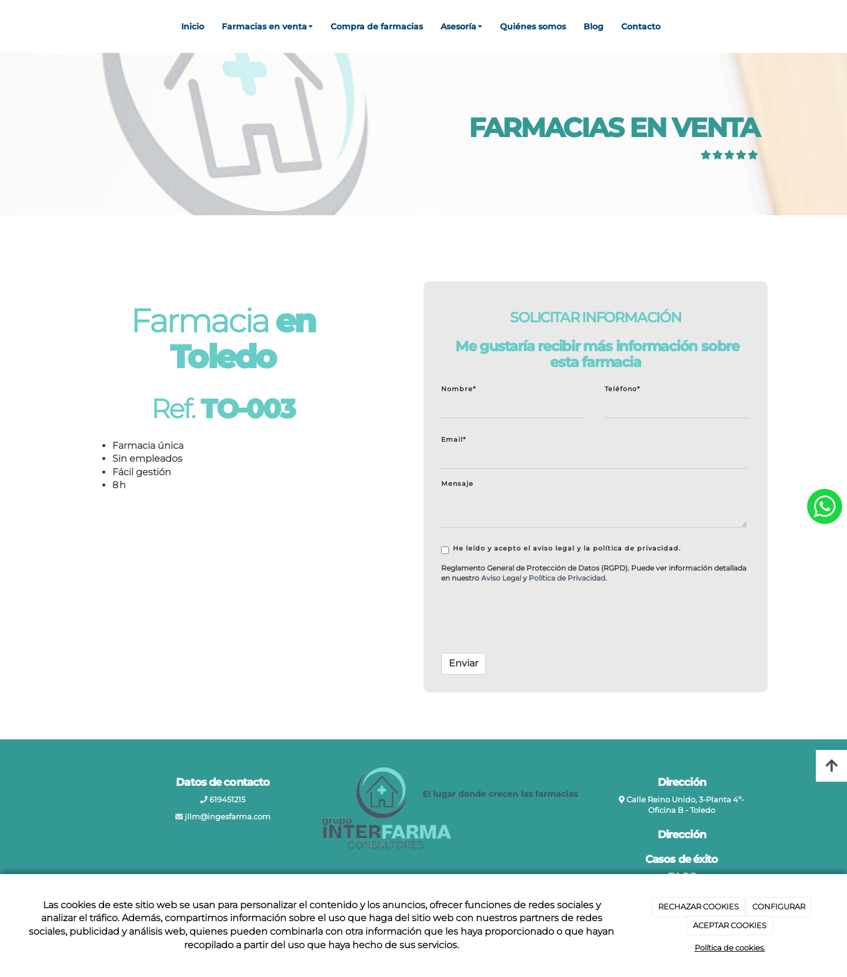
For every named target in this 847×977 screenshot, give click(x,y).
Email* (453, 439)
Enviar (463, 663)
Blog (593, 26)
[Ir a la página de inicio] (6, 26)
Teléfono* (622, 389)
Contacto (641, 26)
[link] (501, 577)
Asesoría (461, 26)
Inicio (192, 26)
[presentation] (530, 621)
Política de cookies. (730, 947)
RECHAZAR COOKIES (698, 906)
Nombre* (458, 389)
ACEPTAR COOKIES (729, 925)
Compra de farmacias (377, 26)
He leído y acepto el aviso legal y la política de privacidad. (561, 549)
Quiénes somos (533, 26)
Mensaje (457, 483)
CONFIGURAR (778, 906)
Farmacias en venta (267, 26)
